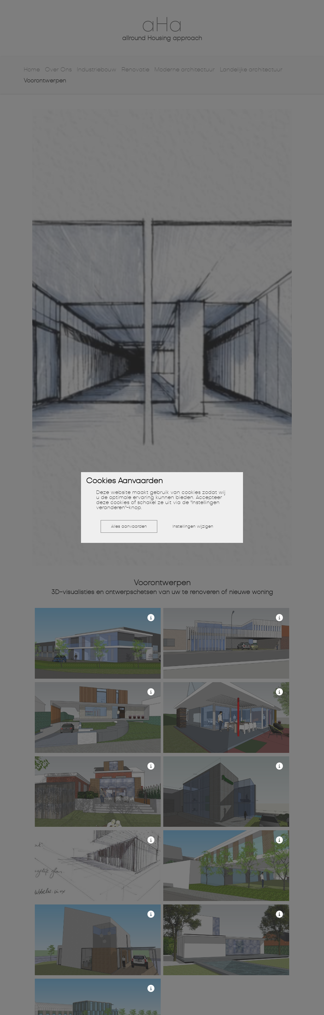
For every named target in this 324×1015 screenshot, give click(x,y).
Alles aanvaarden (129, 526)
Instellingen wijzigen (192, 526)
